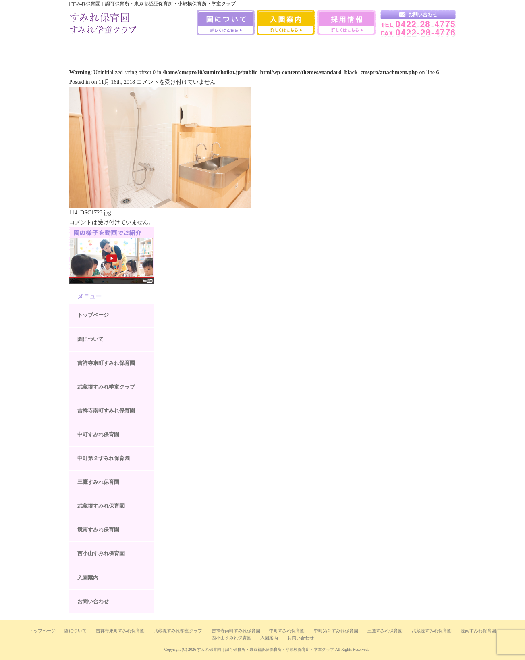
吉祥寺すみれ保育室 (90, 48)
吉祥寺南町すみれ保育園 (133, 48)
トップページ (93, 315)
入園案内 (87, 578)
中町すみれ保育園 (176, 48)
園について (90, 339)
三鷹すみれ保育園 (262, 48)
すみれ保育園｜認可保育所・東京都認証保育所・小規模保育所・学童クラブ (265, 649)
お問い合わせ (93, 601)
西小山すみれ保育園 (390, 48)
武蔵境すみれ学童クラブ (433, 48)
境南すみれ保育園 (348, 48)
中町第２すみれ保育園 (103, 458)
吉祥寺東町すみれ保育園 (106, 363)
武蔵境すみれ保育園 (305, 48)
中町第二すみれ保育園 (219, 48)
